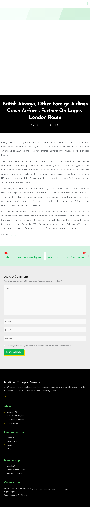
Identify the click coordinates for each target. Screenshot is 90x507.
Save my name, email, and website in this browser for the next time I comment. (40, 345)
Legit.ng (12, 234)
